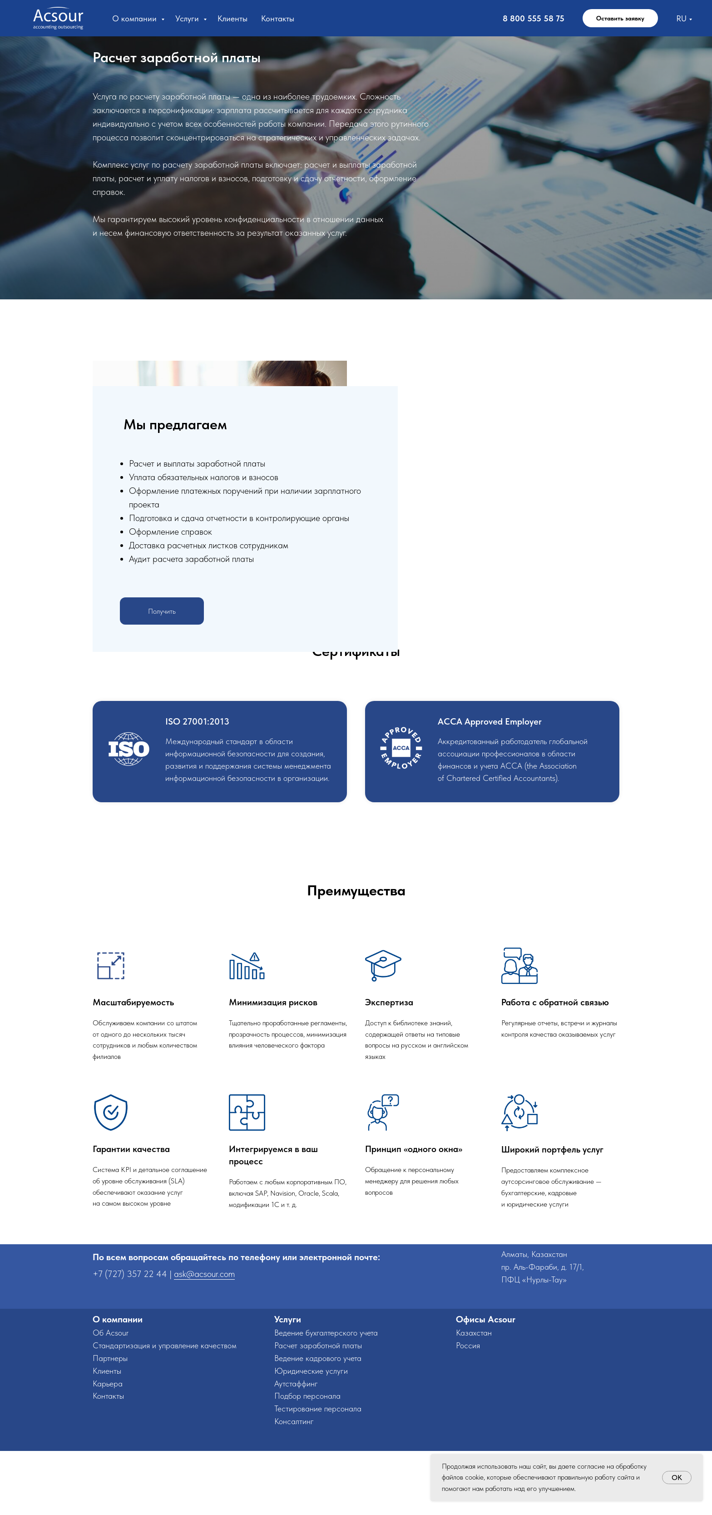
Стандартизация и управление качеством (165, 1409)
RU (681, 18)
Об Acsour (111, 1396)
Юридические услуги (311, 1435)
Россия (468, 1409)
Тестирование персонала (317, 1472)
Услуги (188, 18)
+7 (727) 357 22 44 (130, 1337)
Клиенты (232, 18)
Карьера (108, 1447)
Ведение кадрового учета (317, 1422)
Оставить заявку (620, 18)
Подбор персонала (307, 1460)
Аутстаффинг (296, 1447)
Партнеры (110, 1422)
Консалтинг (294, 1485)
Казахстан (474, 1396)
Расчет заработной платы (318, 1409)
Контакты (277, 18)
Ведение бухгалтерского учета (326, 1396)
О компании (135, 18)
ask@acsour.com (204, 1337)
